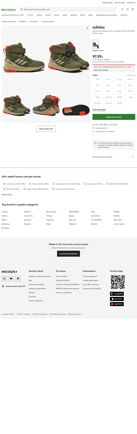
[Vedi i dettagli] (132, 156)
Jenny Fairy (28, 333)
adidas (98, 27)
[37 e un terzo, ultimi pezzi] (119, 97)
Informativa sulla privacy (57, 432)
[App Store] (117, 417)
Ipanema (27, 338)
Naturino (50, 338)
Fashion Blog (107, 2)
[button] (24, 54)
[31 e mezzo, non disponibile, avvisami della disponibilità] (108, 85)
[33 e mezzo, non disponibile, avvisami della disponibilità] (97, 91)
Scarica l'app (120, 2)
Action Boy (95, 333)
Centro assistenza (36, 418)
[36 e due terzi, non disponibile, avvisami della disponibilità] (108, 97)
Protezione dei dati (74, 432)
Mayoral (27, 329)
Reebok (117, 333)
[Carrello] (132, 9)
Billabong (5, 342)
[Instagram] (4, 396)
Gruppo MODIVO (62, 398)
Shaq (49, 342)
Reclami (32, 410)
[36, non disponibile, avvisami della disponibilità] (97, 97)
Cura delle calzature (91, 402)
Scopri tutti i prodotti (101, 70)
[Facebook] (18, 396)
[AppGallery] (117, 422)
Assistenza (131, 2)
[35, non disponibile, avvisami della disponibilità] (119, 91)
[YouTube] (11, 396)
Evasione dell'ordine (36, 402)
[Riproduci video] (68, 54)
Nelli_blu (72, 338)
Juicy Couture (119, 342)
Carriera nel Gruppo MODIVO (67, 402)
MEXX (4, 338)
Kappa (71, 333)
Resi (30, 398)
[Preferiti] (127, 9)
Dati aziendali (61, 394)
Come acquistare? (90, 394)
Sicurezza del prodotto (92, 406)
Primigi (49, 333)
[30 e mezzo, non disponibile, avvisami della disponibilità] (130, 79)
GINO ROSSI (74, 329)
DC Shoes (5, 346)
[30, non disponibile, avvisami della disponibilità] (119, 79)
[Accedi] (122, 9)
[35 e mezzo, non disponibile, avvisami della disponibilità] (130, 91)
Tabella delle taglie (90, 398)
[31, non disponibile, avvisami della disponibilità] (97, 85)
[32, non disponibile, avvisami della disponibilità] (119, 85)
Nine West (118, 338)
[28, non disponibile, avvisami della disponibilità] (97, 79)
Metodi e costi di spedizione (40, 394)
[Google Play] (117, 411)
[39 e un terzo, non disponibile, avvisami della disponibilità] (108, 103)
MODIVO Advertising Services (67, 406)
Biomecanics (51, 329)
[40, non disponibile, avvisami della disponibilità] (119, 103)
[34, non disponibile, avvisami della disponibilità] (108, 91)
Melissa (5, 333)
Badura (94, 342)
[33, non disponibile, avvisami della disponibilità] (130, 85)
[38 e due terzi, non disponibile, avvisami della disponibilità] (97, 103)
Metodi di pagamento (37, 406)
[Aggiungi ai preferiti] (87, 28)
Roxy (93, 329)
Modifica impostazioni (39, 432)
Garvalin (27, 342)
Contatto (32, 414)
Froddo (116, 329)
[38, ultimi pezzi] (130, 97)
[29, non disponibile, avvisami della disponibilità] (108, 79)
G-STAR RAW (96, 338)
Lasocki (5, 329)
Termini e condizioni (63, 410)
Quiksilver (73, 342)
